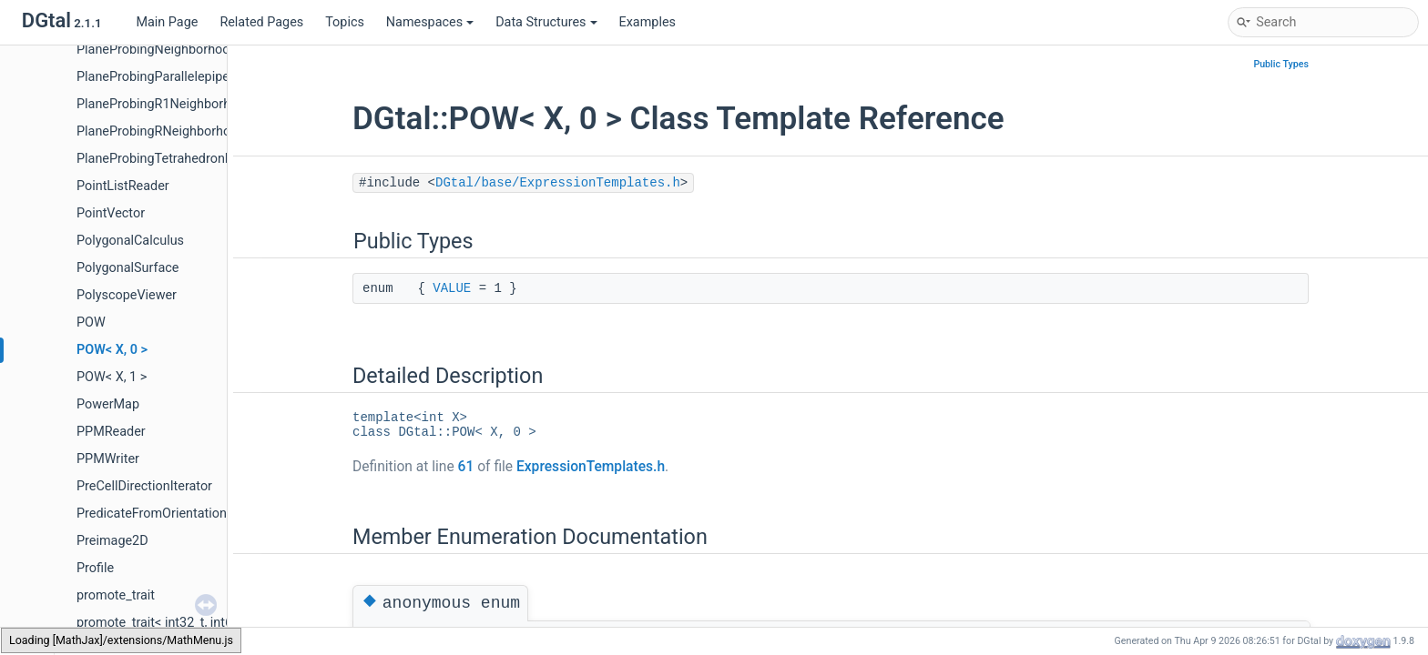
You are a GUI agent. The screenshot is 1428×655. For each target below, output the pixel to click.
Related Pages (261, 22)
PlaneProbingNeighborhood (157, 49)
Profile (95, 568)
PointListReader (122, 186)
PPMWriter (107, 459)
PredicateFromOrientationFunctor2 (177, 513)
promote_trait (115, 595)
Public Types (1281, 64)
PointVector (110, 213)
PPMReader (111, 431)
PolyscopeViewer (126, 295)
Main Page (167, 22)
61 (466, 466)
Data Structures (546, 22)
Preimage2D (112, 541)
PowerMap (107, 404)
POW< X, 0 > (112, 350)
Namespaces (430, 22)
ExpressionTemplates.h (590, 466)
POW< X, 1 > (111, 377)
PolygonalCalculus (130, 240)
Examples (647, 22)
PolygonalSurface (127, 268)
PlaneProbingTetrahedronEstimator (178, 158)
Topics (344, 22)
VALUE (452, 288)
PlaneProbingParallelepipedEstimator (184, 77)
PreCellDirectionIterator (144, 486)
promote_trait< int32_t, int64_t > (168, 622)
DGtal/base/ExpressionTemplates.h (557, 183)
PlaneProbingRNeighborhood (161, 131)
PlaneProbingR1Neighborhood (164, 104)
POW (91, 322)
